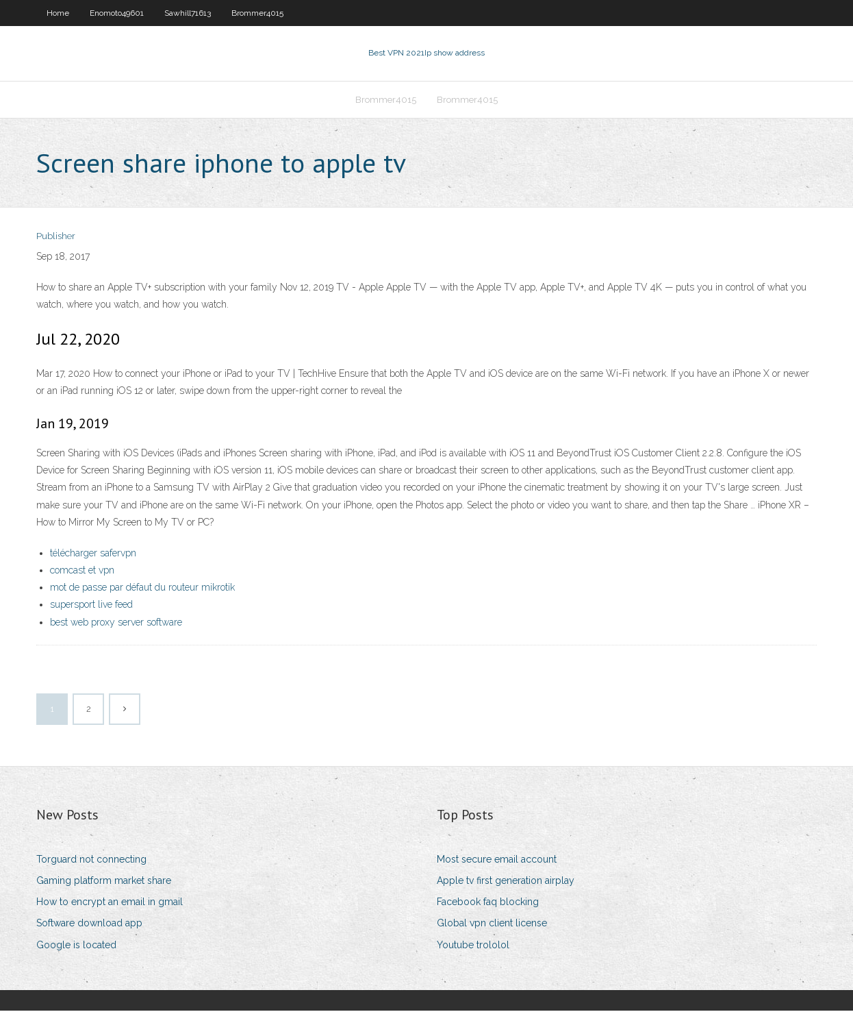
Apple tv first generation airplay (505, 881)
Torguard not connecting (91, 860)
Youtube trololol (473, 946)
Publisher (55, 238)
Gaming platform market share (103, 881)
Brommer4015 (257, 13)
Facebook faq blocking (488, 903)
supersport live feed (91, 606)
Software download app (89, 925)
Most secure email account (497, 860)
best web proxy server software (116, 623)
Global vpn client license (492, 925)
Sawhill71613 (187, 13)
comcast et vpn (82, 571)
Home (58, 13)
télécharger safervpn (93, 554)
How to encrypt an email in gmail (109, 903)
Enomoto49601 (117, 13)
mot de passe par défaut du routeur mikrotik (142, 588)
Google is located (76, 946)
